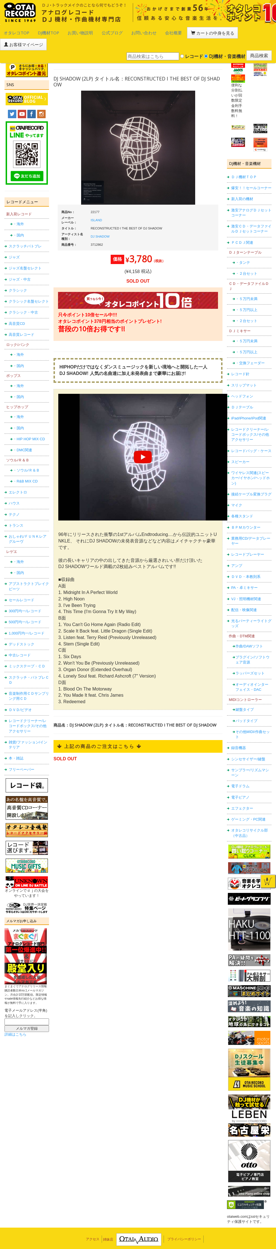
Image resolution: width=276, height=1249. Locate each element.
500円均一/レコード (25, 606)
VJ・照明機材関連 (246, 583)
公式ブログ (91, 31)
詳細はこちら (15, 1019)
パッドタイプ (246, 705)
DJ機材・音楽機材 (224, 42)
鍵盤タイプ (244, 694)
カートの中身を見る (174, 32)
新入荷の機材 (242, 183)
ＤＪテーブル (242, 392)
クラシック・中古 (23, 297)
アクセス (92, 1224)
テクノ (14, 499)
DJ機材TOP (39, 31)
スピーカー (240, 446)
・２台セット (246, 258)
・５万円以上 (246, 294)
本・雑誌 (16, 743)
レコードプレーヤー (247, 539)
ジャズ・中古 (20, 264)
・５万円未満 (246, 283)
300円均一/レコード (25, 595)
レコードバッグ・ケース (251, 435)
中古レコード (20, 640)
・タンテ (242, 247)
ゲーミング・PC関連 (248, 804)
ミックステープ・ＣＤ (27, 651)
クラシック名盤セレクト (29, 286)
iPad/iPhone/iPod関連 (248, 403)
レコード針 (240, 358)
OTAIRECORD (136, 1239)
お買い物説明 (65, 31)
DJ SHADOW (100, 221)
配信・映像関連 (244, 594)
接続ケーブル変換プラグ (251, 479)
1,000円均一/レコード (26, 617)
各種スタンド (242, 501)
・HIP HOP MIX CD (29, 423)
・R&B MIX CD (25, 466)
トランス (16, 510)
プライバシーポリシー (184, 1224)
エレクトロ (18, 477)
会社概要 (142, 31)
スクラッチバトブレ (25, 231)
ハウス (14, 488)
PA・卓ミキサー (244, 572)
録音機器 (238, 732)
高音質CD (17, 308)
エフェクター (242, 793)
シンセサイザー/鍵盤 (248, 743)
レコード (191, 42)
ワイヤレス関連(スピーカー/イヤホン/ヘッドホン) (250, 462)
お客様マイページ (217, 32)
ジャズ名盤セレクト (25, 253)
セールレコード (21, 584)
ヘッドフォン (242, 381)
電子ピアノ (240, 782)
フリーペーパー (21, 754)
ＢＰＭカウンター (246, 512)
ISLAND (96, 204)
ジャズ (14, 242)
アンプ (236, 550)
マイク (236, 490)
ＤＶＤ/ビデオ (20, 694)
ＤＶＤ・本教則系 (246, 561)
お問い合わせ (118, 31)
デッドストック (21, 629)
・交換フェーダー (250, 347)
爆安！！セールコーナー (251, 172)
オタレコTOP (13, 31)
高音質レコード (21, 319)
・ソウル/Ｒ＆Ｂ (26, 454)
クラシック (18, 275)
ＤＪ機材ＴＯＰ (244, 161)
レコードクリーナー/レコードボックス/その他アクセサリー (27, 710)
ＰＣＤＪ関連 (242, 227)
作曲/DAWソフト (249, 630)
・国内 (18, 219)
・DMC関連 (22, 434)
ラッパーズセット (250, 658)
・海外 (18, 208)
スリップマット (244, 370)
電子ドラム (240, 770)
